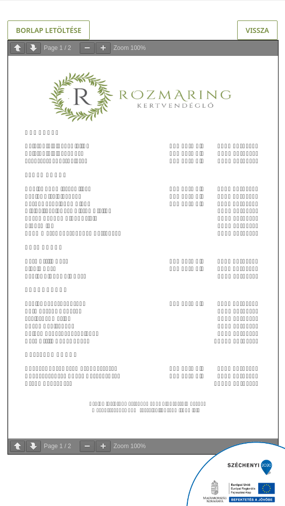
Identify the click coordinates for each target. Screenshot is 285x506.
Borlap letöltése (48, 30)
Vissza (257, 30)
